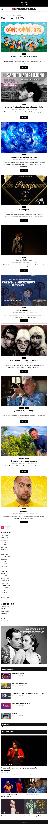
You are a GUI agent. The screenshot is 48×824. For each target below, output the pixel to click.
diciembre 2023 (5, 578)
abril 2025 (4, 547)
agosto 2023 (4, 588)
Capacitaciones (5, 606)
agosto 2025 (4, 540)
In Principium (24, 210)
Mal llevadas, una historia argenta (24, 360)
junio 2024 (4, 564)
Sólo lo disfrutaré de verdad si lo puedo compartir (11, 795)
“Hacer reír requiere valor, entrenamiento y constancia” (20, 769)
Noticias (24, 54)
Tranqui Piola (24, 511)
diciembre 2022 (5, 597)
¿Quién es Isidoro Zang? (24, 411)
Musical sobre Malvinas (19, 683)
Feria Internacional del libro (21, 703)
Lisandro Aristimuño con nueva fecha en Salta (24, 107)
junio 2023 (4, 593)
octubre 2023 (4, 583)
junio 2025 (4, 545)
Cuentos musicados (24, 310)
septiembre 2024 (5, 557)
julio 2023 (3, 590)
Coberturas (4, 609)
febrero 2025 (4, 552)
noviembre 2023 (5, 581)
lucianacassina (17, 59)
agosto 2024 (4, 559)
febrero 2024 (4, 573)
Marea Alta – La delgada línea (33, 816)
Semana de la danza (24, 260)
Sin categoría (4, 621)
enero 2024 (4, 576)
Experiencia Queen (18, 673)
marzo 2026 (4, 535)
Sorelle (14, 713)
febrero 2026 (4, 538)
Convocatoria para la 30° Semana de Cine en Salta (28, 693)
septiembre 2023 (5, 585)
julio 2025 (3, 542)
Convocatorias (5, 611)
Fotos (2, 616)
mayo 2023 (4, 595)
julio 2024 (3, 561)
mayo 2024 (4, 566)
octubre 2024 (4, 554)
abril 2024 (4, 569)
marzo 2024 (4, 571)
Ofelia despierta (6, 816)
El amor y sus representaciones (24, 157)
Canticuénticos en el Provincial (24, 57)
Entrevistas (21, 408)
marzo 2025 (4, 549)
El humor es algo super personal (24, 461)
